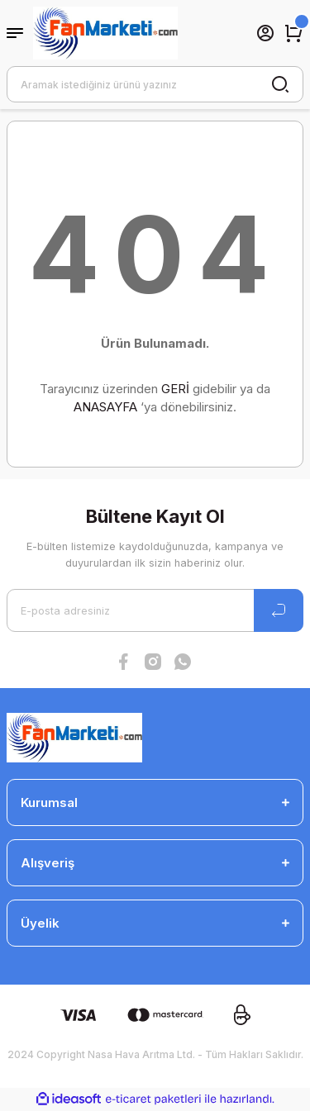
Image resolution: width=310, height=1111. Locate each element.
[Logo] (105, 33)
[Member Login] (265, 33)
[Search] (155, 84)
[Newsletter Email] (155, 610)
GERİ (175, 388)
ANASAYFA (105, 407)
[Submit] (278, 610)
